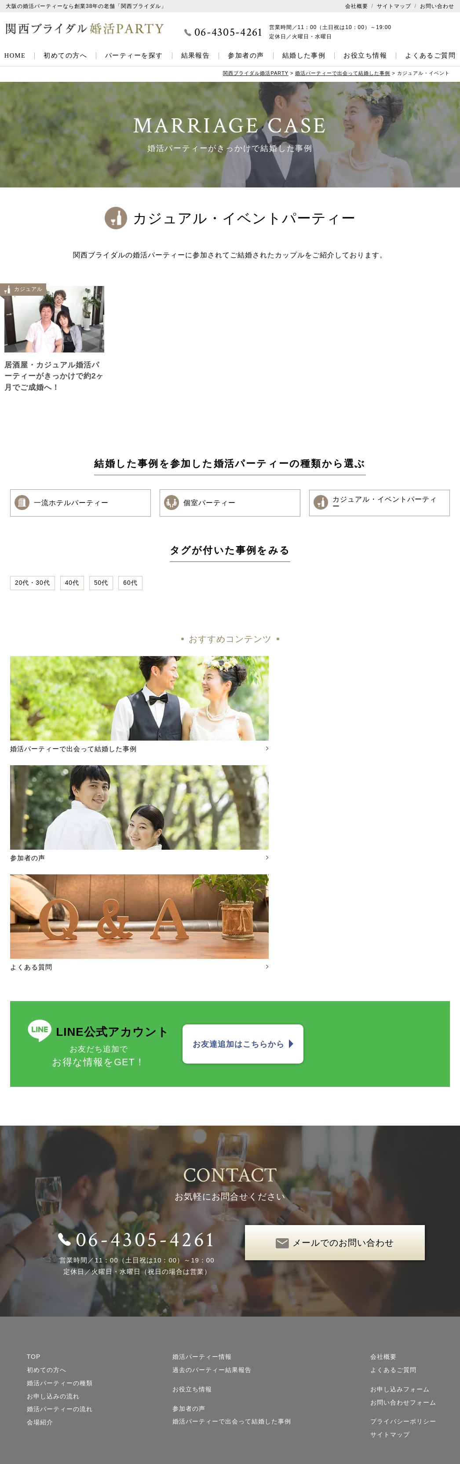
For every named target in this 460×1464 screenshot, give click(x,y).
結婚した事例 (304, 55)
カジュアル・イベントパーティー (376, 503)
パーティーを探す (134, 55)
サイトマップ (394, 6)
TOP (34, 1215)
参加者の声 (246, 55)
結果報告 (195, 55)
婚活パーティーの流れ (60, 1268)
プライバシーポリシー (403, 1280)
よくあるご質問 (430, 55)
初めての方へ (65, 55)
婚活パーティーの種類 (60, 1242)
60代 (131, 583)
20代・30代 (32, 583)
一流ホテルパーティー (63, 503)
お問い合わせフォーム (403, 1261)
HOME (15, 55)
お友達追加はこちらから (238, 903)
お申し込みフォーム (400, 1248)
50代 (102, 583)
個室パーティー (201, 503)
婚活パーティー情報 (202, 1215)
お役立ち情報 (365, 55)
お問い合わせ (437, 6)
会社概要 (356, 6)
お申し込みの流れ (53, 1255)
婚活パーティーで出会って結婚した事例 (231, 1280)
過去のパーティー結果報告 (212, 1229)
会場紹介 (40, 1281)
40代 (72, 583)
